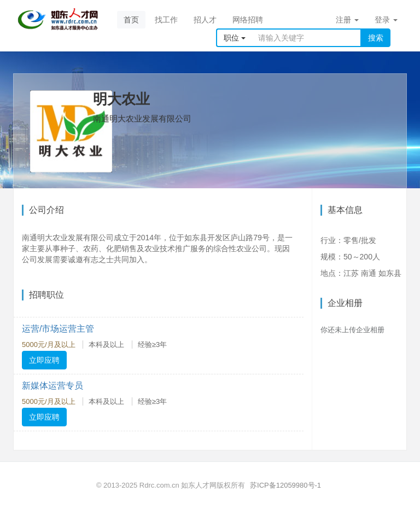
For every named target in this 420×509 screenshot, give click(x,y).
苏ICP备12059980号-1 (285, 485)
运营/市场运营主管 (58, 328)
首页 (131, 19)
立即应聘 (44, 360)
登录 (386, 19)
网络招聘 (247, 19)
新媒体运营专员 (52, 385)
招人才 (205, 19)
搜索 (375, 37)
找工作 (166, 19)
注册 (347, 19)
